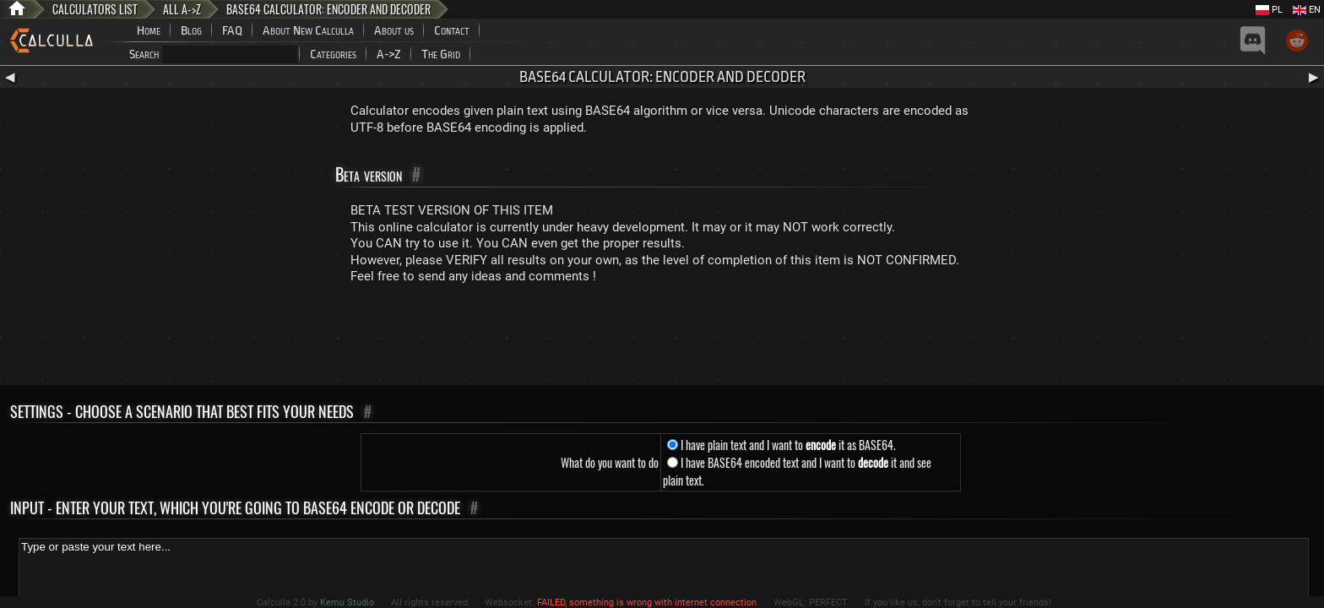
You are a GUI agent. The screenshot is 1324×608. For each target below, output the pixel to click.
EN (1307, 9)
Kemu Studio (347, 602)
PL (1269, 9)
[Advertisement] (662, 339)
